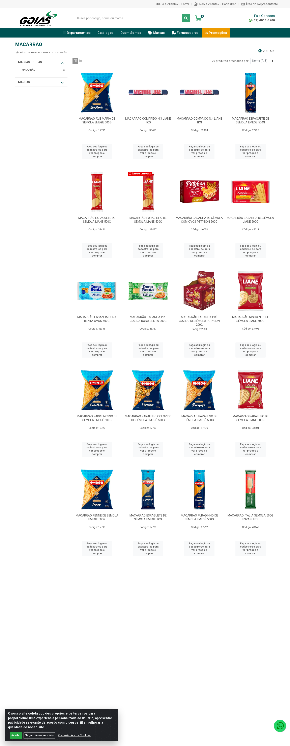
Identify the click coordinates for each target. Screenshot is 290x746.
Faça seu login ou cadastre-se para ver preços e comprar (96, 151)
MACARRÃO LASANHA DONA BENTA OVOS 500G (96, 319)
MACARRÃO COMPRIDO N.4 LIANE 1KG (199, 120)
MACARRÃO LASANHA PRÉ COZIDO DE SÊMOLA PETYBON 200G (199, 321)
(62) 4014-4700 (262, 20)
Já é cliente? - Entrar (172, 4)
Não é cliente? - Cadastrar (215, 4)
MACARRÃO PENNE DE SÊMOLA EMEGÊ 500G (97, 517)
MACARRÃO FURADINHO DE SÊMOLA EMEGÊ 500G (199, 517)
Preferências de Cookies (74, 736)
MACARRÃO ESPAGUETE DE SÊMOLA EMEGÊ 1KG (148, 517)
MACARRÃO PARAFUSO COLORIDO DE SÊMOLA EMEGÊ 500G (148, 418)
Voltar (266, 51)
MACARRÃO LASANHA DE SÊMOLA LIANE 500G (250, 219)
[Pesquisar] (186, 18)
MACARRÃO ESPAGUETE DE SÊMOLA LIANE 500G (96, 219)
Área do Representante (259, 4)
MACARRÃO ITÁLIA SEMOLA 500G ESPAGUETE (250, 517)
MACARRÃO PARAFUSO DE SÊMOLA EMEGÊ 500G (199, 418)
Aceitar (16, 736)
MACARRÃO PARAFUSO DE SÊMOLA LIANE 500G (250, 418)
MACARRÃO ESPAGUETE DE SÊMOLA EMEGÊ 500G (250, 120)
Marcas (40, 82)
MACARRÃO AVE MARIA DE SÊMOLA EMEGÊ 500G (97, 120)
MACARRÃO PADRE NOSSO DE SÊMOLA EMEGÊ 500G (97, 418)
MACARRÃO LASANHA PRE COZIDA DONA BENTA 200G (148, 319)
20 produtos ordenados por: (230, 61)
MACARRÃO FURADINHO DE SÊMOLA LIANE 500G (148, 219)
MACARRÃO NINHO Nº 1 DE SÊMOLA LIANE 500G (250, 319)
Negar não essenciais (39, 736)
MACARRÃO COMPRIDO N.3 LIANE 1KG (148, 120)
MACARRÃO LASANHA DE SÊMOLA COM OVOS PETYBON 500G (199, 219)
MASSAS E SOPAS (40, 62)
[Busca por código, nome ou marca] (128, 18)
